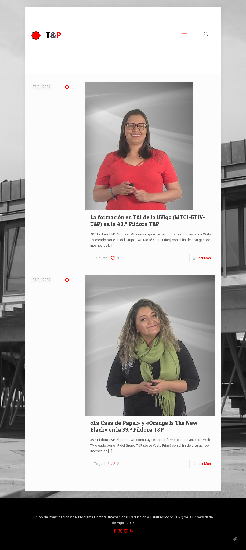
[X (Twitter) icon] (120, 531)
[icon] (126, 531)
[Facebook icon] (115, 531)
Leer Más (204, 258)
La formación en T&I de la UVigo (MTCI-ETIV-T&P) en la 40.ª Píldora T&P (147, 220)
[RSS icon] (131, 531)
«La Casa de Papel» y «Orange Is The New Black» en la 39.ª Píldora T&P (143, 426)
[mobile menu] (184, 35)
